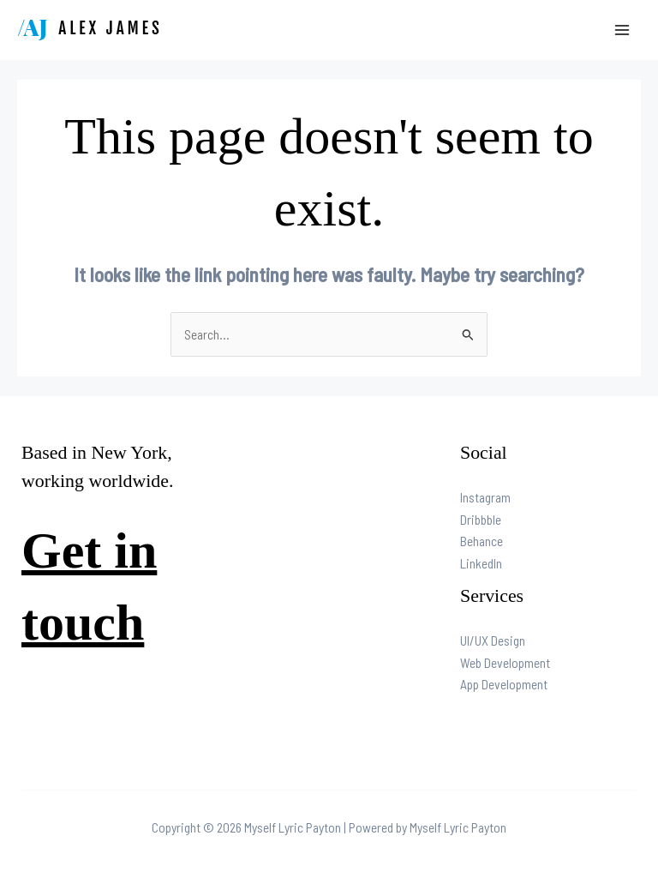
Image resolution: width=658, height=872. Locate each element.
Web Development (505, 662)
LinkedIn (481, 563)
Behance (481, 540)
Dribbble (480, 519)
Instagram (485, 497)
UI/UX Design (492, 640)
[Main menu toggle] (622, 29)
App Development (503, 684)
